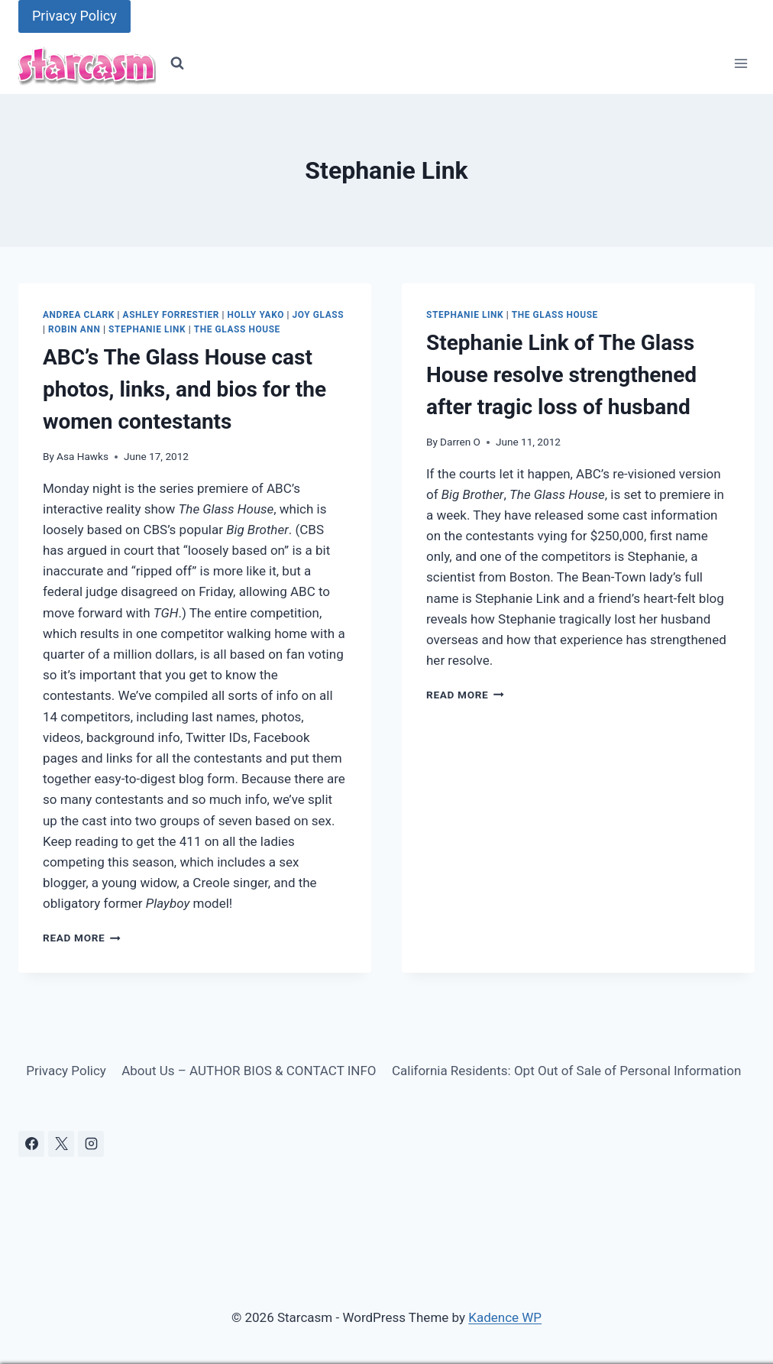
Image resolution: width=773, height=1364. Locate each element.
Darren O (460, 442)
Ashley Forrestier (171, 314)
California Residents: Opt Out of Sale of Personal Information (566, 1070)
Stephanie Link (147, 329)
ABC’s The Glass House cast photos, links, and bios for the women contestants (184, 389)
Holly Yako (256, 314)
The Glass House (237, 329)
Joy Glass (318, 314)
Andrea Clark (79, 314)
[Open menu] (740, 64)
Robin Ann (74, 329)
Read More (82, 937)
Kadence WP (505, 1317)
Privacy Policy (74, 16)
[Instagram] (91, 1144)
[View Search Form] (177, 63)
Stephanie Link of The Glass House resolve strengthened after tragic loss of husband (561, 375)
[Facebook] (31, 1144)
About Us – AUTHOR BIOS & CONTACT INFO (248, 1070)
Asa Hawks (82, 456)
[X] (61, 1144)
